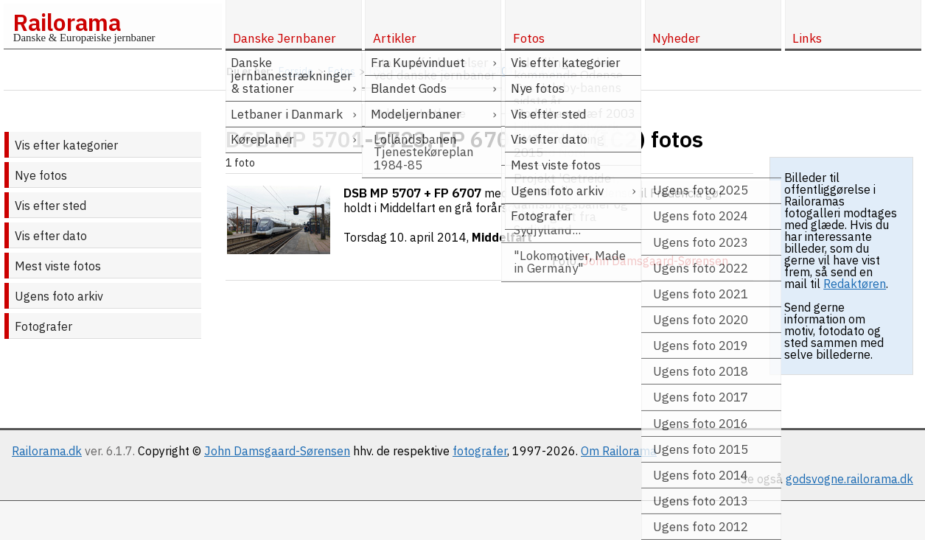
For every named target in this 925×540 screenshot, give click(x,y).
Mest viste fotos (58, 266)
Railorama (67, 22)
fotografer (480, 450)
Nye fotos (41, 175)
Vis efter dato (51, 235)
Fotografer (43, 326)
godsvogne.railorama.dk (849, 478)
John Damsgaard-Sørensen (277, 450)
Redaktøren (854, 283)
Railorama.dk (47, 450)
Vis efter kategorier (66, 145)
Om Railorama (619, 450)
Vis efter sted (50, 205)
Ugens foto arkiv (59, 296)
